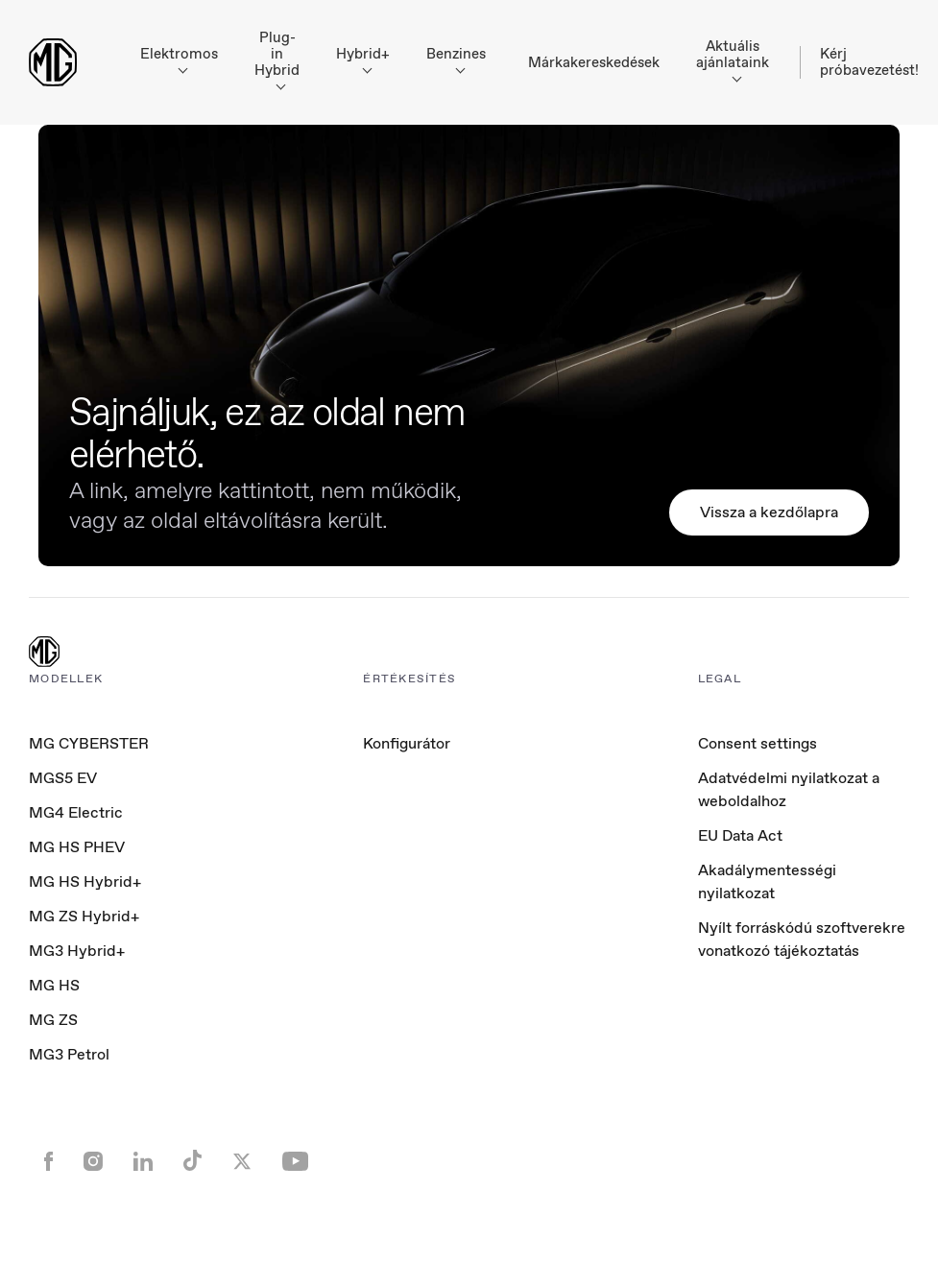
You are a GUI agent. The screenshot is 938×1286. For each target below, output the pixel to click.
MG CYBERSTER (89, 743)
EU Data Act (740, 835)
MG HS (54, 985)
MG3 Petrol (69, 1054)
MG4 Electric (76, 812)
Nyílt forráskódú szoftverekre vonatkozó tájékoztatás (801, 939)
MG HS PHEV (77, 847)
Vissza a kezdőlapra (769, 512)
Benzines (456, 59)
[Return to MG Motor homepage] (53, 62)
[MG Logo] (44, 653)
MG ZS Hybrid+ (84, 916)
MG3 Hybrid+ (77, 951)
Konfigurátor (406, 743)
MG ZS (53, 1020)
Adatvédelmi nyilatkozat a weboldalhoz (788, 789)
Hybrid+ (363, 59)
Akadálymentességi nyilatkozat (767, 881)
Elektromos (179, 59)
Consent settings (757, 743)
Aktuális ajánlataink (732, 59)
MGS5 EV (63, 778)
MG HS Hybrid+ (85, 881)
